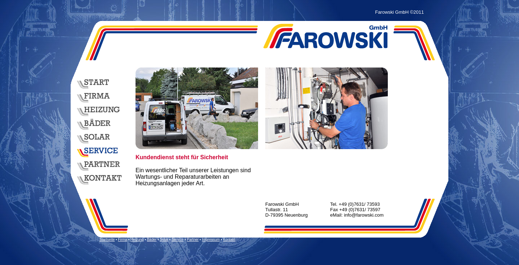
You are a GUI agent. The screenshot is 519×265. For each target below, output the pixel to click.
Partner (193, 240)
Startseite (107, 240)
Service (177, 240)
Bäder (152, 240)
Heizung (137, 240)
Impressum (210, 240)
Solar (164, 240)
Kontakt (229, 240)
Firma (122, 240)
